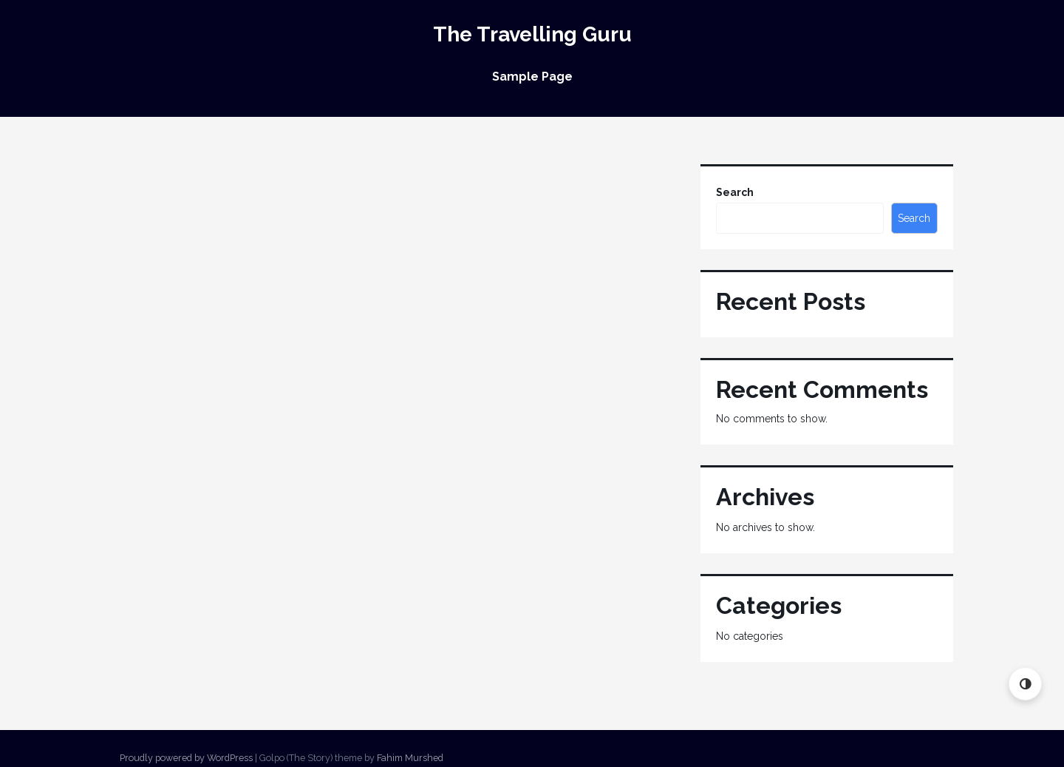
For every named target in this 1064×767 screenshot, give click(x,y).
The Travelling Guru (532, 34)
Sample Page (532, 77)
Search (735, 192)
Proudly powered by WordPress (186, 757)
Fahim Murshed (410, 757)
